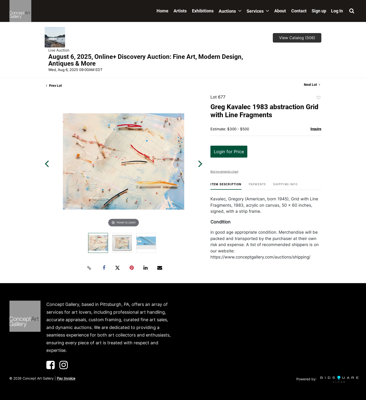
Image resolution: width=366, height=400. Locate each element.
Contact (299, 10)
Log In (337, 10)
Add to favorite (318, 97)
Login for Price (229, 151)
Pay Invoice (66, 378)
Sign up (319, 10)
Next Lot (312, 85)
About (280, 10)
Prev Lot (54, 86)
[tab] (225, 186)
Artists (180, 10)
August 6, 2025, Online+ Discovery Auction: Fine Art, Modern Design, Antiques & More (145, 60)
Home (162, 10)
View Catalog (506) (297, 37)
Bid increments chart (224, 171)
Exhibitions (203, 10)
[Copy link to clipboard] (89, 268)
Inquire (315, 129)
